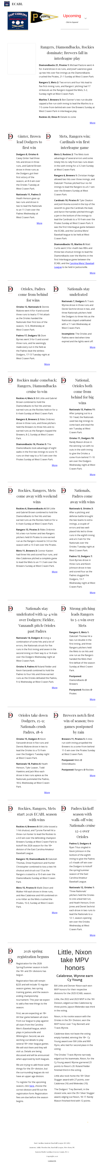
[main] (75, 18)
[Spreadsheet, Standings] (22, 58)
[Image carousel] (44, 17)
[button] (85, 18)
